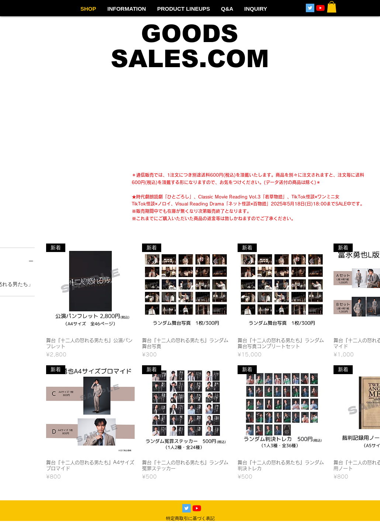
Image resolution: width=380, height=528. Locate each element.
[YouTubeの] (320, 8)
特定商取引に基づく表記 (190, 518)
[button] (331, 7)
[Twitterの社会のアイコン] (310, 8)
